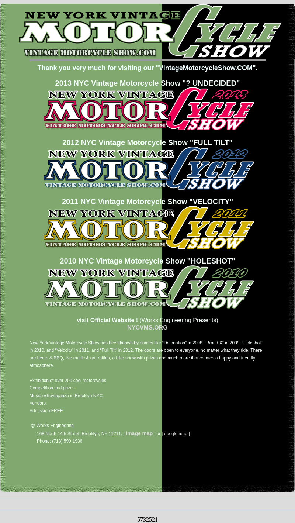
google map (175, 433)
